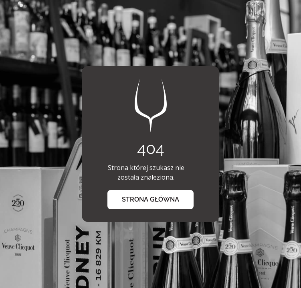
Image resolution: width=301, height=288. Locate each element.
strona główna (150, 199)
